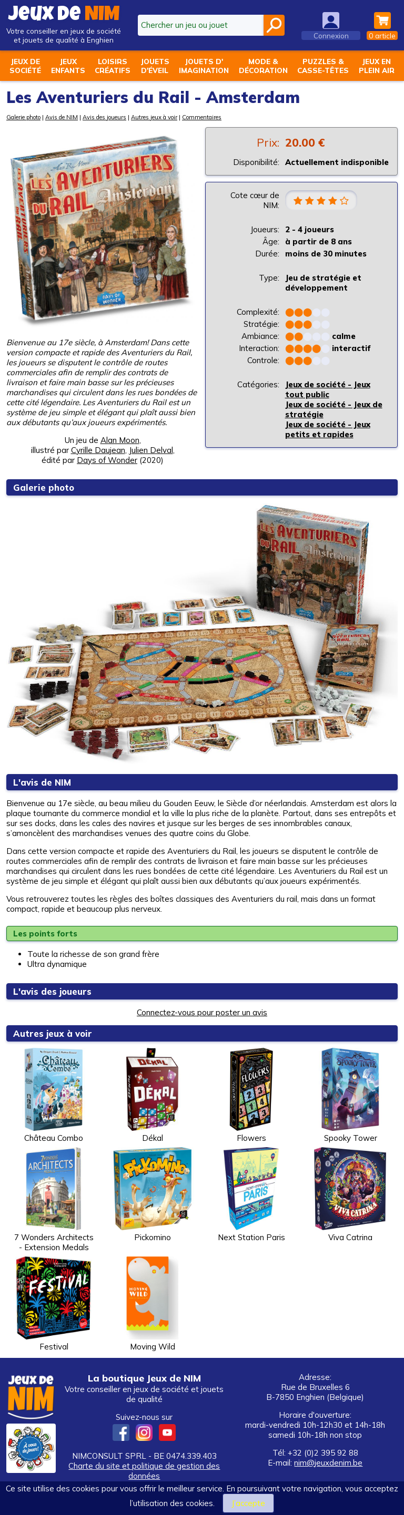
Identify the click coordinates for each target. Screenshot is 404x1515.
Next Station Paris (251, 1194)
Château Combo (53, 1095)
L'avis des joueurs (53, 991)
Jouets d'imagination (204, 66)
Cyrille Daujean (98, 450)
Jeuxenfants (68, 66)
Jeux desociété (25, 66)
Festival (53, 1304)
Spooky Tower (350, 1095)
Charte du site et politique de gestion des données (144, 1471)
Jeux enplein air (377, 66)
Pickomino (152, 1194)
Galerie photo (23, 117)
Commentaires (201, 117)
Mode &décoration (263, 66)
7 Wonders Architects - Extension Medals (53, 1199)
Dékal (152, 1095)
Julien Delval (151, 450)
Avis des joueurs (104, 117)
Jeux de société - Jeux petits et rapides (327, 430)
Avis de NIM (61, 117)
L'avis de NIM (42, 782)
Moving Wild (152, 1304)
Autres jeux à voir (154, 117)
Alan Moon (119, 440)
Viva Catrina (350, 1194)
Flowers (251, 1095)
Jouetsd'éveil (154, 66)
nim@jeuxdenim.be (328, 1463)
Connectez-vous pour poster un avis (202, 1012)
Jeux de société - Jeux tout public (327, 390)
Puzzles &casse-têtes (323, 66)
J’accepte (248, 1503)
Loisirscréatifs (112, 66)
